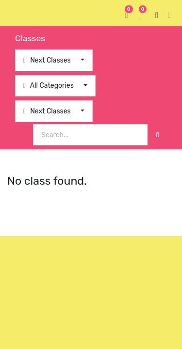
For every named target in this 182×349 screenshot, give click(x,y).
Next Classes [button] (47, 60)
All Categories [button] (49, 85)
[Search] (157, 135)
